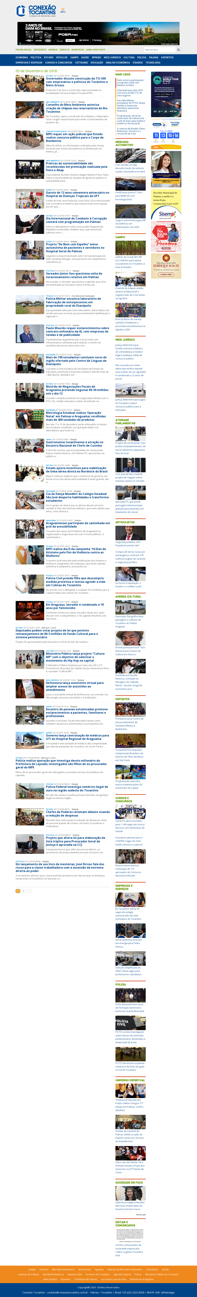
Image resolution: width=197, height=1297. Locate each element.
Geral (48, 439)
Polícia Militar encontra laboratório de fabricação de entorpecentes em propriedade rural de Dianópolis (73, 302)
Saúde (85, 57)
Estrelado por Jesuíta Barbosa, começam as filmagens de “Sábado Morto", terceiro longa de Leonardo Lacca (128, 682)
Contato (64, 49)
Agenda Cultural (128, 596)
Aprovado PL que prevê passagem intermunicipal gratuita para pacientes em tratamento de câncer (129, 507)
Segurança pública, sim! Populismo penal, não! (127, 543)
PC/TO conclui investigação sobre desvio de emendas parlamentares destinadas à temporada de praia (130, 1037)
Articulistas (125, 522)
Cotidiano (81, 62)
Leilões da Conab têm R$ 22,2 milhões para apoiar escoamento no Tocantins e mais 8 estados (130, 262)
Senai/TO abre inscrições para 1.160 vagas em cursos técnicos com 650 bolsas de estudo (130, 826)
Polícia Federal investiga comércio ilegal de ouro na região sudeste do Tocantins (77, 788)
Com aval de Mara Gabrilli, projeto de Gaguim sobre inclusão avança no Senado (129, 477)
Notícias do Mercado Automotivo (125, 1269)
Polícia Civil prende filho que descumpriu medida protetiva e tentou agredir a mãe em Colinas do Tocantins (75, 581)
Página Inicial (24, 49)
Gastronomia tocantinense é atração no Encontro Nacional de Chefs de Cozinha (74, 443)
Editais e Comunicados (125, 1223)
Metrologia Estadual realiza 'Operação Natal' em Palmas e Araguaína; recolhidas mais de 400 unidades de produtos (76, 416)
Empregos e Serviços (29, 62)
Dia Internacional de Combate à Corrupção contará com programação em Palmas (76, 220)
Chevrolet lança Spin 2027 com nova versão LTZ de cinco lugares (130, 93)
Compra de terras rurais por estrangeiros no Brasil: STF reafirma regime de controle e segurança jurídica (130, 557)
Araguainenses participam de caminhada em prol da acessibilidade (78, 524)
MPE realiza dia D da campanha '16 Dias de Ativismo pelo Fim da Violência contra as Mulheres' (76, 552)
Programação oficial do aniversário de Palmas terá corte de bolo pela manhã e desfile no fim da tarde (131, 119)
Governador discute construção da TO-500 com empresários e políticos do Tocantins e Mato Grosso (77, 81)
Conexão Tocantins (33, 1292)
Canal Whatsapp (95, 49)
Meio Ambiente (52, 102)
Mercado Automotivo (124, 143)
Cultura (129, 57)
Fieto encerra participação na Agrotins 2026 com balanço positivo (130, 83)
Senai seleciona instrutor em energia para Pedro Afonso (128, 943)
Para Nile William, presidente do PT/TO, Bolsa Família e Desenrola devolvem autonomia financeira (131, 105)
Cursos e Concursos (123, 799)
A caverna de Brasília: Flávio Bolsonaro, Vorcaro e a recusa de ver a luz (131, 131)
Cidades (138, 62)
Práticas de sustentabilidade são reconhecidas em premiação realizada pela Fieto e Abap (76, 166)
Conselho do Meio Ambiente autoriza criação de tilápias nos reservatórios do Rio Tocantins (76, 108)
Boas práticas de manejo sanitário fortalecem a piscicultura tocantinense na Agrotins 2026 (130, 324)
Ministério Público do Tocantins (162, 1274)
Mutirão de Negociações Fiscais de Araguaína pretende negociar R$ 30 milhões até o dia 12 (77, 390)
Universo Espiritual (130, 1080)
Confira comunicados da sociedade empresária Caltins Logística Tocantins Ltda (129, 1250)
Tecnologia (153, 62)
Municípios (77, 49)
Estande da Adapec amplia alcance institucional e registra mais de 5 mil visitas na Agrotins (130, 293)
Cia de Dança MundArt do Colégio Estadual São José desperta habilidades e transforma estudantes (77, 497)
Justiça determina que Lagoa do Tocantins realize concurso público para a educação (130, 404)
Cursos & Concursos (58, 62)
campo (32, 1269)
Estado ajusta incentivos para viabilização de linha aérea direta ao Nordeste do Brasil (77, 469)
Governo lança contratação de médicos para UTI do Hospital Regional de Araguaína (77, 737)
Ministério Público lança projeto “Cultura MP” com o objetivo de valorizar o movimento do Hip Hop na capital (75, 657)
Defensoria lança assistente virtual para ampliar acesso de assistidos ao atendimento (75, 686)
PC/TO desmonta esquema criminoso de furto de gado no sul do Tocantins (129, 1066)
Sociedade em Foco (129, 1183)
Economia (22, 57)
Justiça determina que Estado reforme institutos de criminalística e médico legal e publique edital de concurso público (129, 351)
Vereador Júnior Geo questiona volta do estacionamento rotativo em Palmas (74, 275)
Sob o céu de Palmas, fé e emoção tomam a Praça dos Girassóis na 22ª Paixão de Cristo (130, 1167)
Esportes (167, 57)
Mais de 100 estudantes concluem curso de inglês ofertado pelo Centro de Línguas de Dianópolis (76, 360)
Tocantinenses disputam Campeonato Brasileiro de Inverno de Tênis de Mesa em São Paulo (129, 755)
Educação (97, 62)
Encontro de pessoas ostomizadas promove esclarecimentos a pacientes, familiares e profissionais (77, 712)
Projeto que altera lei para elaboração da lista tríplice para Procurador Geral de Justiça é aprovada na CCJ (75, 841)
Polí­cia (141, 57)
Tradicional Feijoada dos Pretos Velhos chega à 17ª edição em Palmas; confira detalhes (129, 1105)
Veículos (62, 57)
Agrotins (99, 1269)
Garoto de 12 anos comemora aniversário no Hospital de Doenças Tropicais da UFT (77, 194)
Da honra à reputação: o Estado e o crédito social (128, 584)
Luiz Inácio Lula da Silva (113, 1279)
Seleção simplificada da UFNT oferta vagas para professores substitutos (128, 971)
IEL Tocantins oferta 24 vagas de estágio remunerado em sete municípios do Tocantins (128, 914)
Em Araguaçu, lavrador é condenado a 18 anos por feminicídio (75, 606)
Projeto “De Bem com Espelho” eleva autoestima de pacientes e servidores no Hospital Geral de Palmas (75, 247)
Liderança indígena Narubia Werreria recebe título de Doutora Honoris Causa (129, 1206)
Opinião (96, 57)
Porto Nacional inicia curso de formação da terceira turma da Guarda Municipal (129, 1008)
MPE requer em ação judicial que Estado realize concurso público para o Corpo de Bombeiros (75, 137)
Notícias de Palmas (29, 1274)
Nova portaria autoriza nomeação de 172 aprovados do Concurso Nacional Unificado (128, 870)
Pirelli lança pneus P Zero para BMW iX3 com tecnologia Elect (128, 196)
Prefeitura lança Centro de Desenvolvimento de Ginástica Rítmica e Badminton (129, 724)
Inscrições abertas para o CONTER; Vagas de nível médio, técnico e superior (129, 841)
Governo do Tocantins (98, 1274)
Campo (74, 57)
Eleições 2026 (75, 1274)
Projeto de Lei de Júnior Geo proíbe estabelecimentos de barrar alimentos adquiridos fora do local (130, 448)
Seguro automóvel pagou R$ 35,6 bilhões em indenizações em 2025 (130, 224)
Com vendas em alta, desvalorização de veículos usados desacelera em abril (130, 168)
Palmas (153, 57)
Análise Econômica (118, 62)
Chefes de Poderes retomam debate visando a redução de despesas (78, 813)
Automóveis (84, 1269)
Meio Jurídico (112, 57)
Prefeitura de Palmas (85, 1279)
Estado (48, 57)
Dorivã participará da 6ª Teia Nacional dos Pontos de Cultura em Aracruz (130, 651)
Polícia (120, 984)
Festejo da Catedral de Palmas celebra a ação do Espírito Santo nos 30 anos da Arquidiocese (129, 1136)
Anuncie (53, 49)
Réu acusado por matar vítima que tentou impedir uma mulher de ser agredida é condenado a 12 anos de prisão (130, 372)
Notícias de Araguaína (142, 1279)
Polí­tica (36, 57)
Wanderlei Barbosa (53, 1274)
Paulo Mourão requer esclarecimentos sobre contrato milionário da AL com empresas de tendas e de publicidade (77, 331)
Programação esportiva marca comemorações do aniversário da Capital (128, 784)
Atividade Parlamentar (125, 421)
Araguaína (51, 520)
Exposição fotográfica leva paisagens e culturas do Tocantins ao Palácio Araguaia (129, 621)
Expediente (40, 49)
